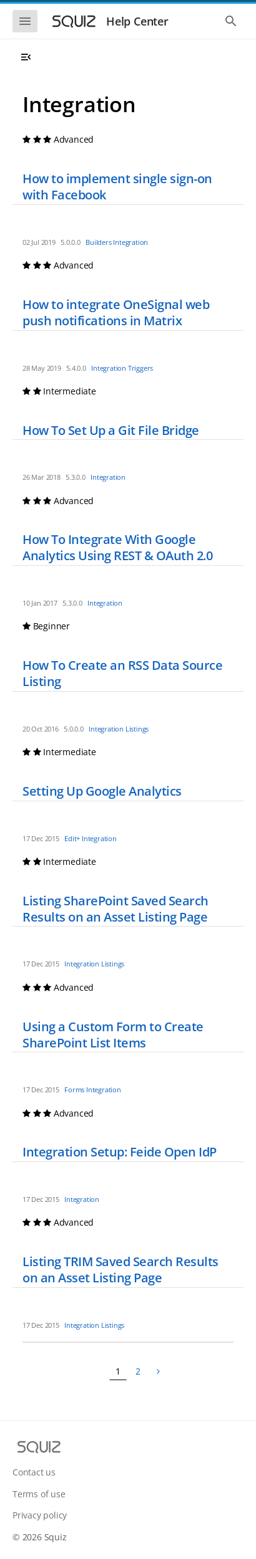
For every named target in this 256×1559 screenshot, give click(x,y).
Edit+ (72, 838)
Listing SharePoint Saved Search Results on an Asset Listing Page (115, 908)
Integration (130, 242)
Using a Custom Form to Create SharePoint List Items (113, 1034)
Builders (98, 242)
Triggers (140, 368)
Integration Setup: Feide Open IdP (119, 1151)
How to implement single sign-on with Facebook (117, 186)
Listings (137, 728)
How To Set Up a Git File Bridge (110, 430)
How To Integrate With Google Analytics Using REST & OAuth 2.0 (117, 547)
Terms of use (39, 1494)
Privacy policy (39, 1515)
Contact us (34, 1472)
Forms (74, 1089)
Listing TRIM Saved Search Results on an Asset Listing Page (120, 1269)
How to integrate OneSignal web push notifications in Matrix (115, 312)
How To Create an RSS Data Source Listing (122, 673)
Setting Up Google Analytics (102, 791)
